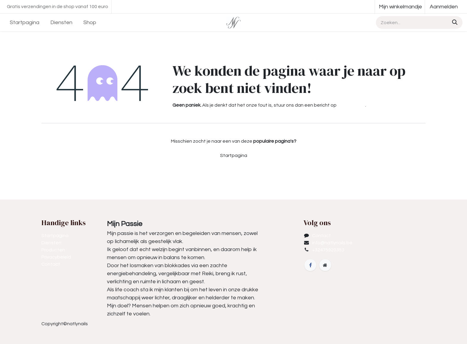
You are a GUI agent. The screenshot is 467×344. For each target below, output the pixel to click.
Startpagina (233, 155)
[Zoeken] (454, 22)
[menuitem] (24, 22)
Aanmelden (444, 7)
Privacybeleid (56, 257)
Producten (53, 250)
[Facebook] (310, 265)
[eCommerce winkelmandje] (400, 6)
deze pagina (351, 105)
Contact (50, 264)
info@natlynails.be (332, 242)
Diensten (51, 242)
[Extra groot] (325, 265)
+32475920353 (328, 250)
